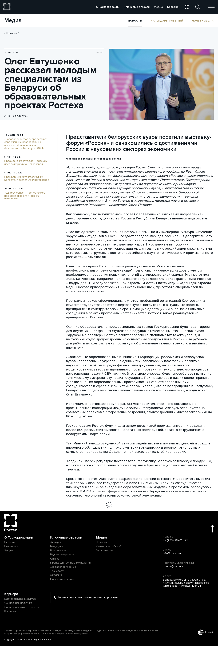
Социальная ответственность (23, 607)
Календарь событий (167, 20)
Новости (11, 33)
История (9, 542)
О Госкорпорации (107, 7)
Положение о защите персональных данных (64, 633)
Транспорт (57, 571)
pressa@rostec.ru (174, 566)
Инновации (11, 546)
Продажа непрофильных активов (21, 633)
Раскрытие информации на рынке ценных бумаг (133, 631)
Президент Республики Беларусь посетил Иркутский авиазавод (25, 163)
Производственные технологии (70, 562)
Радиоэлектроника (62, 554)
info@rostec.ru (172, 553)
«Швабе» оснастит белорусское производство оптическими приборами (24, 196)
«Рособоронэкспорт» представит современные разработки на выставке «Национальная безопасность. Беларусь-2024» (25, 144)
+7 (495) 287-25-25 (175, 540)
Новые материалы (62, 579)
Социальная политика (18, 603)
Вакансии (10, 611)
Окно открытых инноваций (47, 631)
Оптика (55, 558)
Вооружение (58, 550)
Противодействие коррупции (78, 631)
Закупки (9, 550)
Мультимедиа (203, 20)
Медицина (56, 546)
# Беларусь (20, 116)
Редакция (101, 631)
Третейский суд (23, 631)
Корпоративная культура (20, 599)
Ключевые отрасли (137, 7)
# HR (7, 116)
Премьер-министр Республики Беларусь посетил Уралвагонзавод (26, 179)
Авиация (55, 542)
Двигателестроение (63, 567)
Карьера (173, 7)
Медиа (158, 7)
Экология (56, 575)
